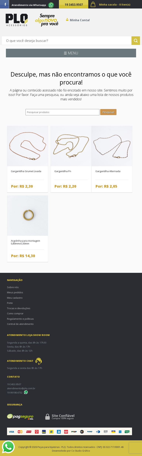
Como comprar (15, 313)
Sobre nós (13, 287)
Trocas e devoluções (18, 308)
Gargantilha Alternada (107, 171)
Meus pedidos (15, 292)
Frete (10, 303)
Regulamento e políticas (20, 318)
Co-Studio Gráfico (80, 450)
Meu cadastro (15, 297)
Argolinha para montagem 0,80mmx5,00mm (25, 242)
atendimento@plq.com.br (21, 388)
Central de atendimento (20, 324)
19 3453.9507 (74, 5)
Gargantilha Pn (62, 171)
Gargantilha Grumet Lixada (26, 171)
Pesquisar (108, 112)
